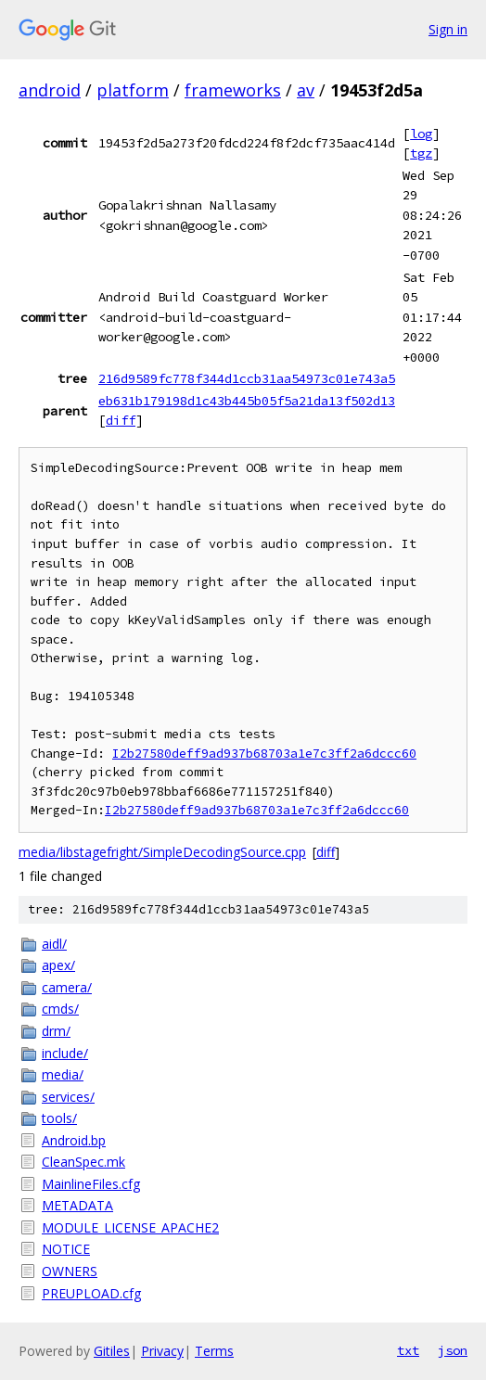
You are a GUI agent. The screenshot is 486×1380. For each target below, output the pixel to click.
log (421, 133)
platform (132, 90)
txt (408, 1350)
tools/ (59, 1118)
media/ (62, 1074)
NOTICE (66, 1249)
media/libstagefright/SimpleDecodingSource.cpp (162, 852)
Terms (214, 1351)
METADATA (77, 1205)
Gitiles (112, 1351)
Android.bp (74, 1140)
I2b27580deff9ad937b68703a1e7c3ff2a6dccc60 (264, 753)
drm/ (56, 1031)
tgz (421, 153)
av (305, 90)
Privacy (162, 1351)
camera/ (67, 987)
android (50, 90)
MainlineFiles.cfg (91, 1184)
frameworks (233, 90)
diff (120, 420)
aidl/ (54, 943)
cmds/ (60, 1008)
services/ (68, 1096)
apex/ (58, 965)
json (452, 1350)
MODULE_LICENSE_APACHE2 (130, 1227)
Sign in (447, 29)
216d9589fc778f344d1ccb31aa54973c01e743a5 (246, 378)
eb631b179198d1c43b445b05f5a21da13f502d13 (246, 400)
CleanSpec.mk (83, 1161)
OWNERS (69, 1271)
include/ (65, 1053)
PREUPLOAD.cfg (91, 1293)
